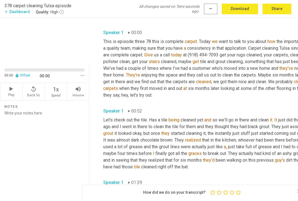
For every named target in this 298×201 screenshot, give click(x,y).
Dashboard (17, 11)
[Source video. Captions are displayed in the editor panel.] (44, 40)
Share (276, 8)
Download (240, 8)
